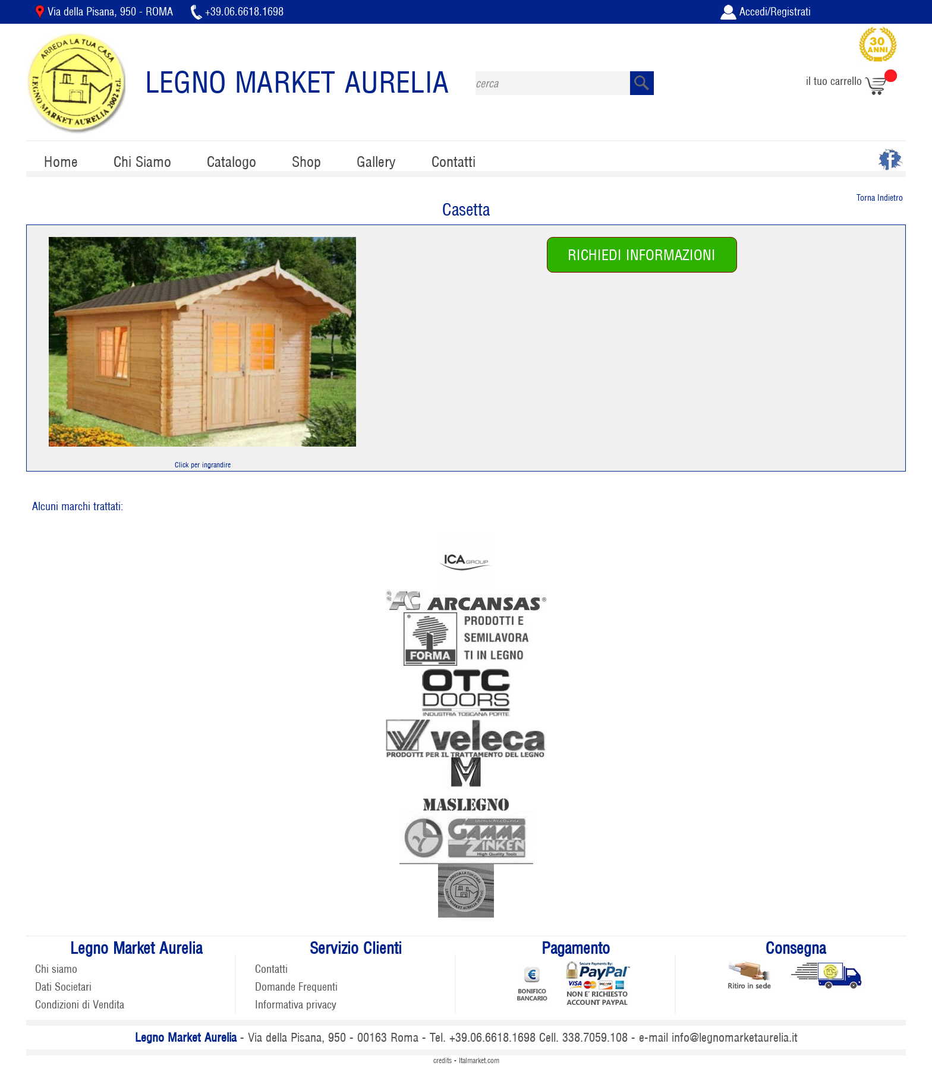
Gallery (376, 161)
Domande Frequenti (296, 987)
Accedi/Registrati (765, 11)
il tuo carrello (851, 81)
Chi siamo (56, 969)
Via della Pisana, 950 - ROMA (105, 11)
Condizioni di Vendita (79, 1004)
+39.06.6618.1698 (237, 11)
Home (61, 161)
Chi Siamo (142, 161)
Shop (306, 161)
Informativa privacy (295, 1004)
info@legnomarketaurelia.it (735, 1037)
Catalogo (231, 161)
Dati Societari (63, 987)
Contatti (454, 161)
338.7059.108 (595, 1037)
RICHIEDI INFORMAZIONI (642, 255)
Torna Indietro (880, 198)
